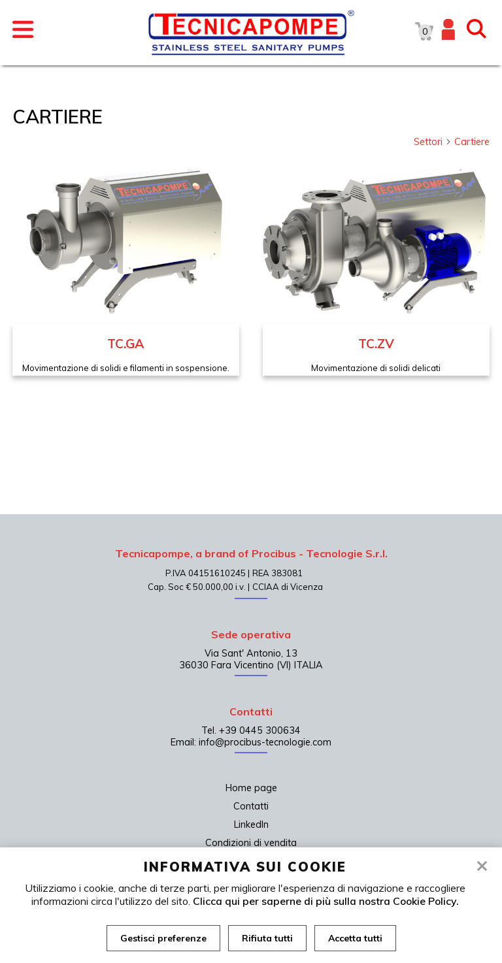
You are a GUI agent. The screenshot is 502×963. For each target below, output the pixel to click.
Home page (251, 788)
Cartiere (472, 142)
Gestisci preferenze (163, 938)
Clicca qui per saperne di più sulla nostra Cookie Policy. (326, 900)
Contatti (251, 806)
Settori (433, 142)
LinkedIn (251, 824)
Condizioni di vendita (251, 843)
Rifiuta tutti (267, 938)
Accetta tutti (355, 938)
